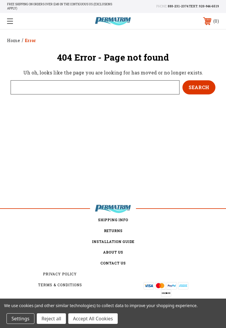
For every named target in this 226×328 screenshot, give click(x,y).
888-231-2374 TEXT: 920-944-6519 (193, 6)
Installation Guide (113, 241)
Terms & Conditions (60, 284)
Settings (20, 318)
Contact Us (113, 263)
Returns (113, 230)
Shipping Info (113, 219)
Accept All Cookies (93, 318)
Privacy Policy (60, 274)
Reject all (51, 318)
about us (113, 252)
